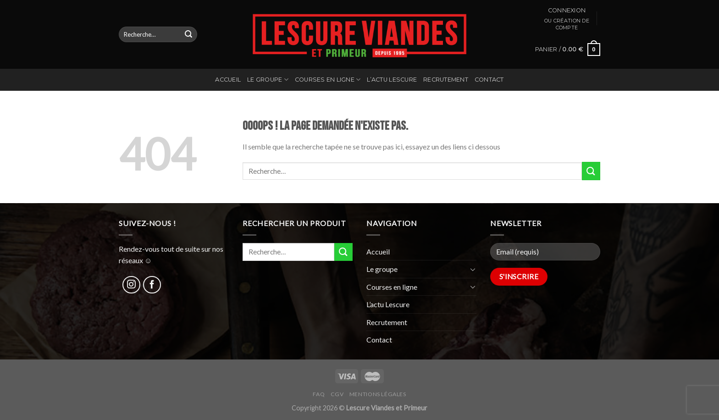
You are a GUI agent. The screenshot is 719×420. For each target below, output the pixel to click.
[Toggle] (472, 269)
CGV (337, 394)
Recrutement (445, 79)
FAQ (319, 394)
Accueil (228, 79)
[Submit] (188, 34)
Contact (489, 79)
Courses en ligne (328, 79)
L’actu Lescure (392, 79)
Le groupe (267, 79)
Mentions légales (377, 394)
